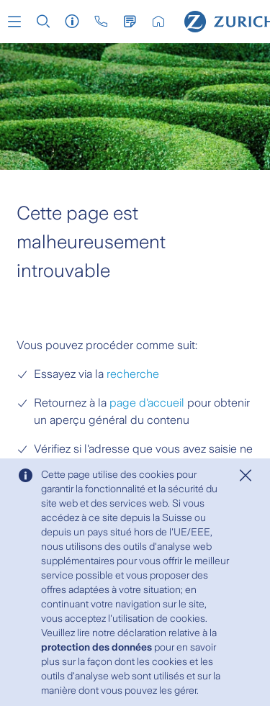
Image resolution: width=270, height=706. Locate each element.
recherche (133, 374)
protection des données (96, 647)
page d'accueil (146, 403)
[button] (14, 21)
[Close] (245, 475)
